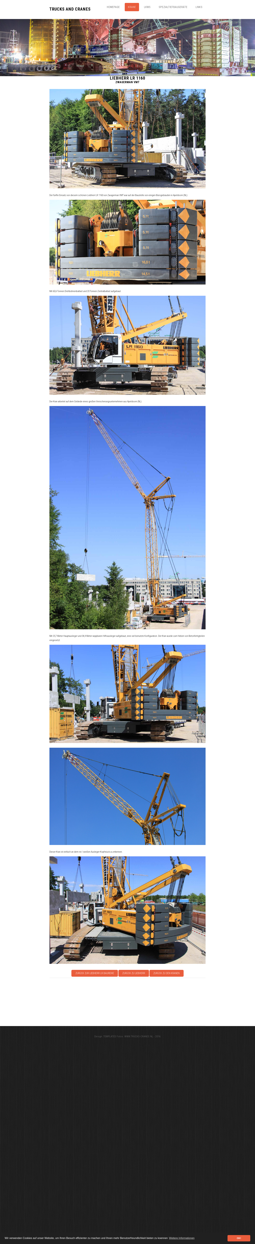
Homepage (113, 7)
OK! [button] (239, 1238)
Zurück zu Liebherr (133, 973)
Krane (132, 7)
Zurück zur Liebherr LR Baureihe (94, 973)
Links (199, 7)
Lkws (147, 7)
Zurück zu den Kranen (166, 973)
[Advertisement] (147, 1002)
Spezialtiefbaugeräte (173, 7)
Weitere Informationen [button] (182, 1238)
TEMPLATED (109, 1036)
